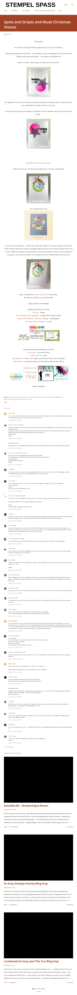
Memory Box (59, 397)
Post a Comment (9, 747)
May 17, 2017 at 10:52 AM (15, 448)
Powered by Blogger (38, 988)
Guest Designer (26, 10)
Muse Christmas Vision (10, 399)
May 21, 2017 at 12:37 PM (15, 647)
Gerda (10, 481)
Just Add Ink (17, 361)
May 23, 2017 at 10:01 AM (15, 659)
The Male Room (17, 358)
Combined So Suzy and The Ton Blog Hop (31, 961)
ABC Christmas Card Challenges (27, 315)
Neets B (10, 525)
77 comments (12, 982)
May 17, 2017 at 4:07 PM (15, 491)
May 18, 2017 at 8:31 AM (15, 570)
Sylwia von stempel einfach (16, 453)
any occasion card (23, 397)
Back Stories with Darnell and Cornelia (45, 10)
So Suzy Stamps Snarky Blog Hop (26, 883)
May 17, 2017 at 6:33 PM (15, 534)
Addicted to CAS (36, 355)
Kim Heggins (12, 588)
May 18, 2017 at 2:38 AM (15, 555)
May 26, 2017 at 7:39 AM (15, 672)
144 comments (13, 904)
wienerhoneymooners (14, 538)
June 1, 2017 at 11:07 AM (15, 708)
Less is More (31, 352)
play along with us (42, 294)
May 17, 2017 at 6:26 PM (15, 521)
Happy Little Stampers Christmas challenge (33, 318)
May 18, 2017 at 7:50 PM (15, 593)
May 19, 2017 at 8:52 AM (15, 604)
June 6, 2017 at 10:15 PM (15, 743)
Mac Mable (11, 598)
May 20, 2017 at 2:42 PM (15, 631)
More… (61, 10)
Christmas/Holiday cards (37, 397)
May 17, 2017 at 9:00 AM (15, 438)
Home (5, 10)
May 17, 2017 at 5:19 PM (14, 509)
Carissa (10, 736)
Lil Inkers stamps (50, 397)
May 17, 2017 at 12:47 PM (15, 464)
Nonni (10, 548)
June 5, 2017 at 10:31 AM (15, 731)
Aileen (10, 413)
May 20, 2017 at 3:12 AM (15, 616)
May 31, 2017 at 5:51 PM (14, 697)
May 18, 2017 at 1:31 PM (14, 583)
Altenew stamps (13, 397)
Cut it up (35, 312)
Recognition (14, 10)
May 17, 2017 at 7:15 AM (14, 420)
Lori (9, 701)
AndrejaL (11, 609)
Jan (9, 514)
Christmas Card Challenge (35, 321)
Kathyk (10, 560)
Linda (10, 724)
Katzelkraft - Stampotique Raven (26, 805)
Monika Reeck (12, 635)
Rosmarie (11, 677)
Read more (70, 827)
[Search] (66, 5)
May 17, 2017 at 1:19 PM (14, 476)
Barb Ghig (11, 621)
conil (9, 469)
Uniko (30, 399)
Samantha (14, 694)
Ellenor (10, 663)
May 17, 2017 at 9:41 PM (15, 544)
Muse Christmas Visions (42, 163)
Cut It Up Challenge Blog (15, 495)
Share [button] (5, 402)
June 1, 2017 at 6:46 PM (14, 720)
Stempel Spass (29, 4)
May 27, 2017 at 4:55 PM (15, 683)
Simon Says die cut (22, 399)
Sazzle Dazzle (12, 575)
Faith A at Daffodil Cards (15, 652)
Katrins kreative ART (14, 425)
